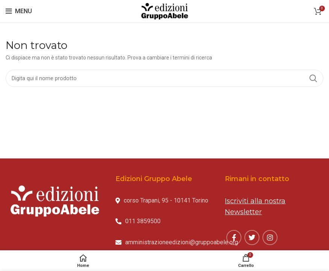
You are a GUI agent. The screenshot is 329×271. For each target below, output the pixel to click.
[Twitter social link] (251, 237)
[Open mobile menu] (19, 11)
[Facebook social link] (233, 237)
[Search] (164, 78)
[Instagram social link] (269, 237)
